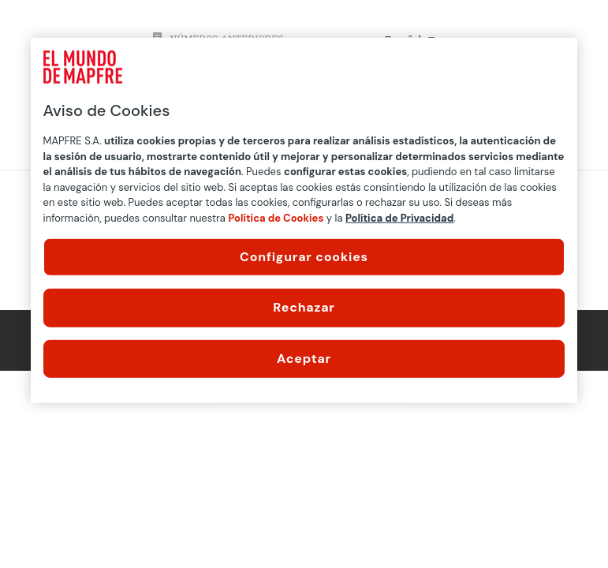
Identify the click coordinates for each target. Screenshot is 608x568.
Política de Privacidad (399, 217)
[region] (304, 220)
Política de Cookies (275, 217)
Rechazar (303, 307)
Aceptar (304, 358)
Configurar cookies (304, 256)
